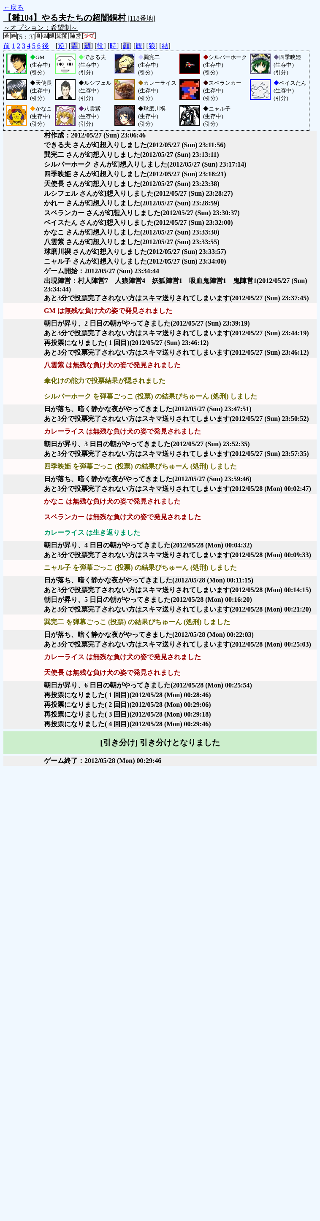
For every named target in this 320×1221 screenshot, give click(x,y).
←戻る (13, 7)
